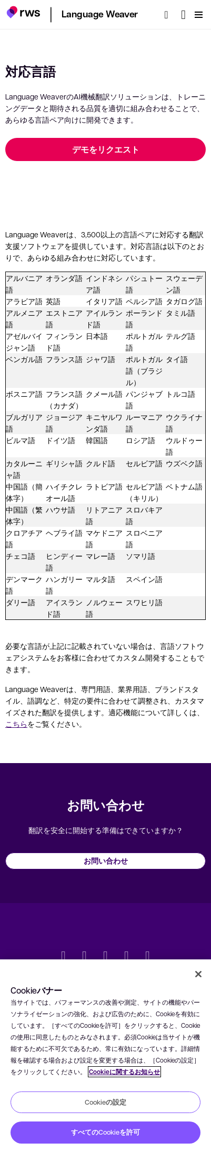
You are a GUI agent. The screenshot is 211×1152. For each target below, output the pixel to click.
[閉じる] (198, 974)
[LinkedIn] (84, 956)
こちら (16, 723)
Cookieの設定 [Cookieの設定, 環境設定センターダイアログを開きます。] (105, 1102)
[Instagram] (147, 956)
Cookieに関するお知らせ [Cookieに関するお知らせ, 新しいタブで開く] (124, 1071)
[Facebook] (105, 956)
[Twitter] (63, 956)
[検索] (169, 14)
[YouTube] (126, 956)
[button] (23, 13)
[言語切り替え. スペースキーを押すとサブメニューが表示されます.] (183, 14)
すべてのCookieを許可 (105, 1132)
